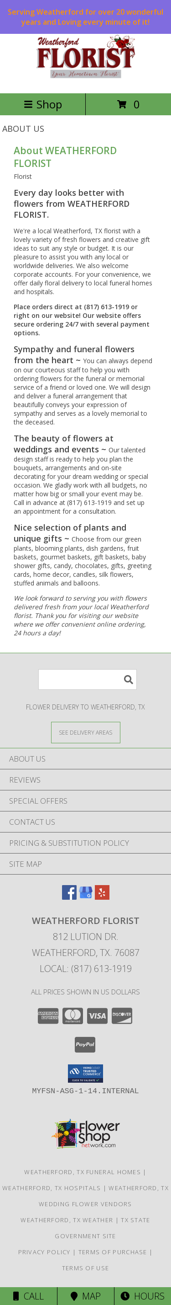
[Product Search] (87, 679)
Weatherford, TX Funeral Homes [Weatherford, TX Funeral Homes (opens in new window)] (82, 1172)
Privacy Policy (44, 1252)
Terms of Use (85, 1268)
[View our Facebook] (69, 896)
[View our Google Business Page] (85, 896)
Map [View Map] (86, 1296)
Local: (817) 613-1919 (86, 968)
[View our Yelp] (102, 896)
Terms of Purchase (112, 1252)
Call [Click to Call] (28, 1296)
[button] (85, 1073)
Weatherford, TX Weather (67, 1220)
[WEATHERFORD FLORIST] (85, 79)
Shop (43, 104)
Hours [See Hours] (142, 1296)
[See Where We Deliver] (85, 732)
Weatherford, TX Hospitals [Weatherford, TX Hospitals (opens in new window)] (51, 1188)
